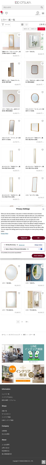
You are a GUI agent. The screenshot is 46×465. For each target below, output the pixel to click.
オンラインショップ (14, 334)
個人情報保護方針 (7, 454)
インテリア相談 (6, 417)
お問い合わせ (5, 448)
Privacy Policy (4, 233)
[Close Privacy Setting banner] (43, 209)
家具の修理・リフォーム (9, 400)
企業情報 (4, 431)
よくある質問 (5, 444)
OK (38, 238)
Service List (21, 245)
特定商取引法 (5, 451)
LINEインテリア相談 (7, 420)
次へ (27, 321)
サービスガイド (6, 414)
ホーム (4, 334)
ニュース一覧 (5, 394)
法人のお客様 (5, 434)
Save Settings (38, 255)
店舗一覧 (4, 411)
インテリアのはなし (7, 397)
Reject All (24, 238)
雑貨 (24, 334)
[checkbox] (40, 249)
